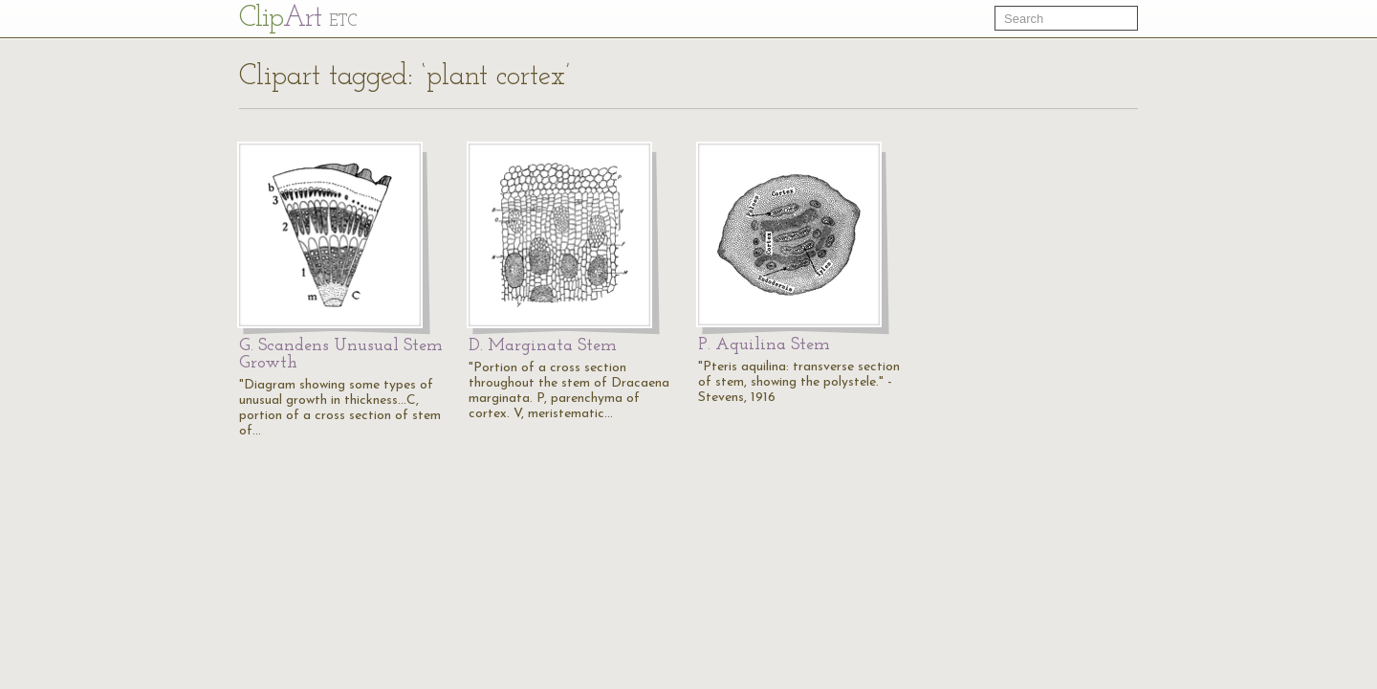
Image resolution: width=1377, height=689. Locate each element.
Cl (298, 18)
